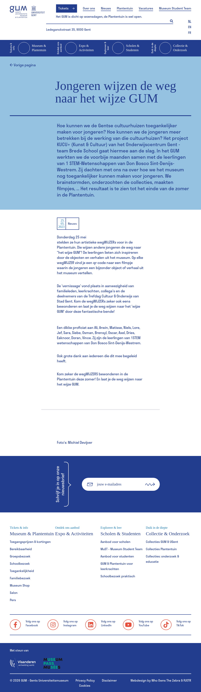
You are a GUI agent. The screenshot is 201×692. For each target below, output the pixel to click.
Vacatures (146, 8)
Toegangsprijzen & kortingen (30, 541)
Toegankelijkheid (22, 570)
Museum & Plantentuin (28, 48)
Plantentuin (125, 8)
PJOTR (187, 680)
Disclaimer (109, 680)
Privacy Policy (85, 680)
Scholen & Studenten (121, 48)
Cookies (84, 685)
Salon (13, 592)
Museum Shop (20, 585)
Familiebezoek (20, 578)
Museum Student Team (175, 8)
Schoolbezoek (20, 563)
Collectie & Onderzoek (169, 48)
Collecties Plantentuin (161, 548)
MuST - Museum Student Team (121, 548)
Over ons (89, 8)
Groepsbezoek (20, 556)
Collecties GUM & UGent (162, 541)
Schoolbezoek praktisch (117, 576)
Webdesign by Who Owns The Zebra (155, 680)
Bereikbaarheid (21, 548)
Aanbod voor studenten (117, 556)
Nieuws (106, 8)
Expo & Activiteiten (75, 48)
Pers (13, 599)
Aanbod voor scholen (115, 541)
